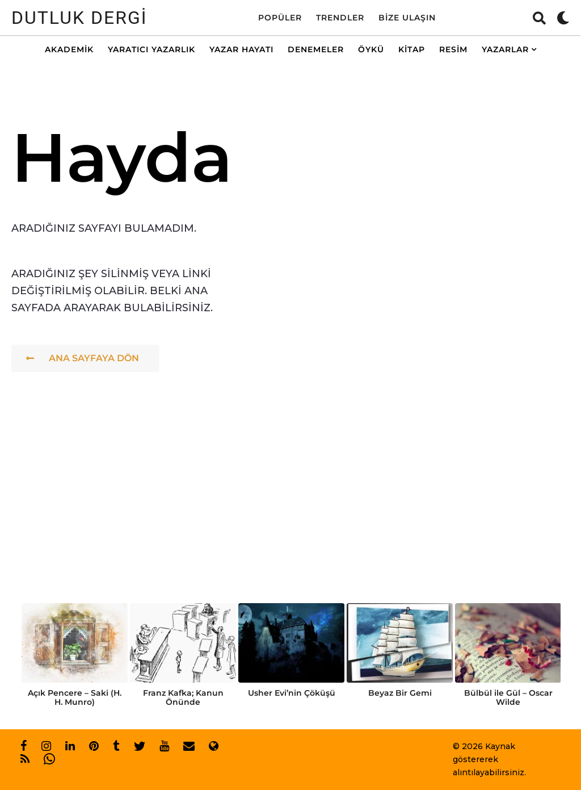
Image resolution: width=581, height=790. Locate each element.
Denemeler (316, 49)
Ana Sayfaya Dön (82, 358)
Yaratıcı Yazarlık (151, 49)
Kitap (411, 49)
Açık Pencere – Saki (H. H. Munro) (74, 697)
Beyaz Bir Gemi (400, 693)
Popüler (280, 17)
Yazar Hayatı (241, 49)
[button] (539, 17)
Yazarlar (505, 49)
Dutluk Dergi (79, 17)
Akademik (69, 49)
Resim (453, 49)
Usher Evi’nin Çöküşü (291, 693)
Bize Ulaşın (407, 17)
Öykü (371, 49)
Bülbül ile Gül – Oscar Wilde (508, 697)
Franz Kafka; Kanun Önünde (183, 697)
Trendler (340, 17)
